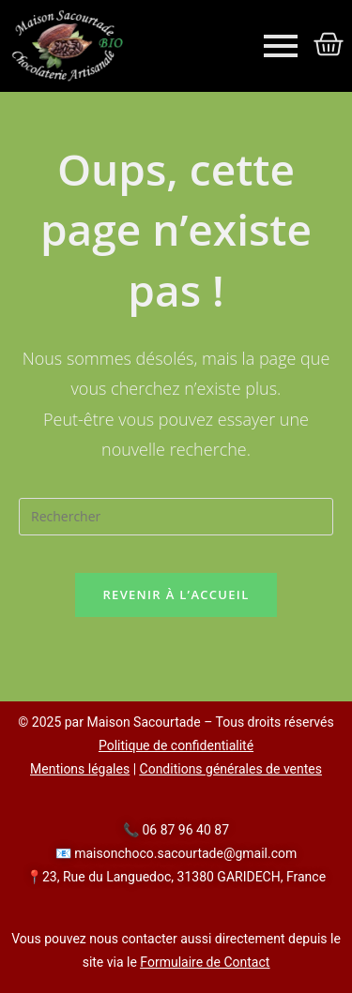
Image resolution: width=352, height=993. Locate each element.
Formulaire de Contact (204, 962)
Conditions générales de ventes (231, 768)
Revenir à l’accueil (175, 594)
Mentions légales (80, 768)
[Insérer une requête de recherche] (176, 516)
